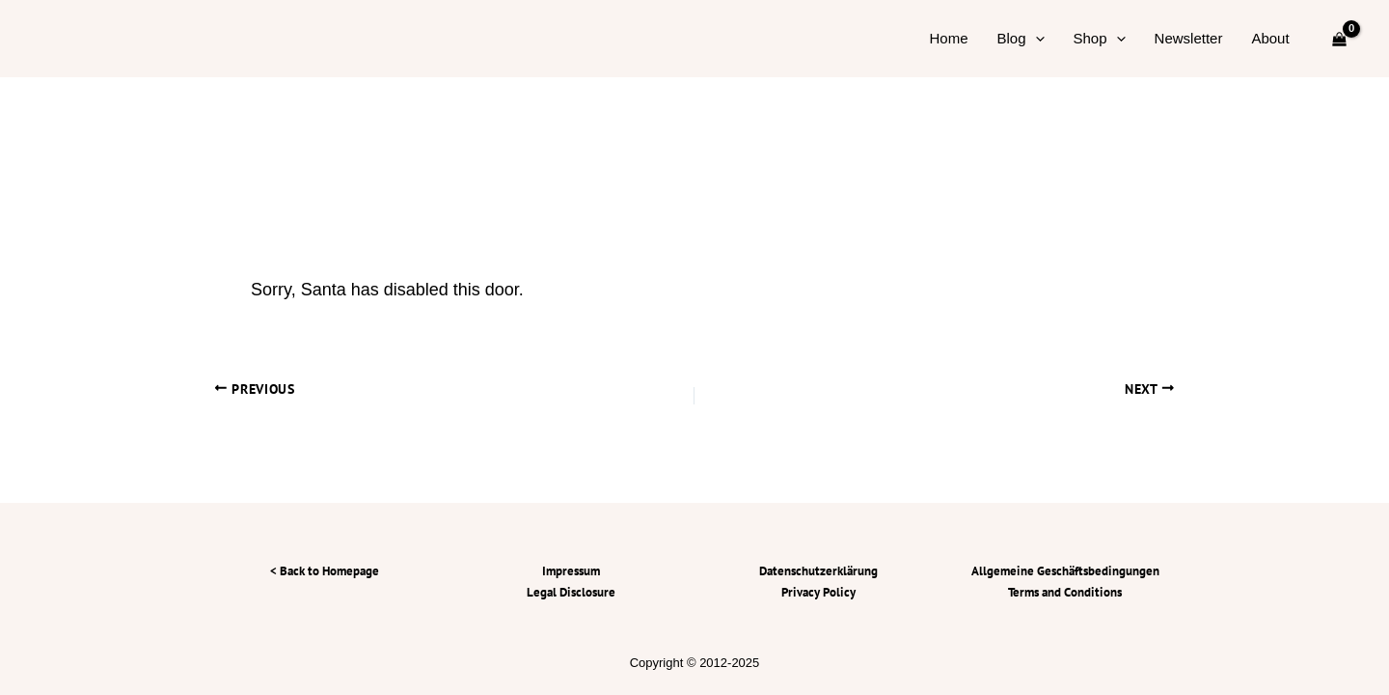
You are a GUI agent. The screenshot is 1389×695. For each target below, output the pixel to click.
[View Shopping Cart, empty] (1339, 38)
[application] (1035, 38)
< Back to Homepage (324, 571)
